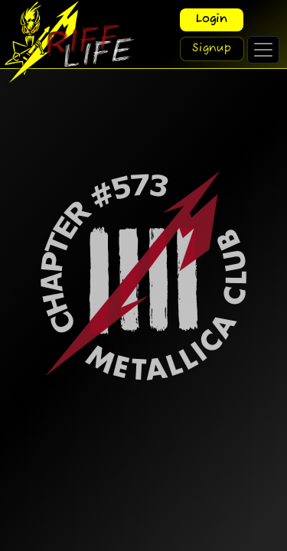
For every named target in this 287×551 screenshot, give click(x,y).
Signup (212, 48)
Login (211, 19)
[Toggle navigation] (263, 50)
